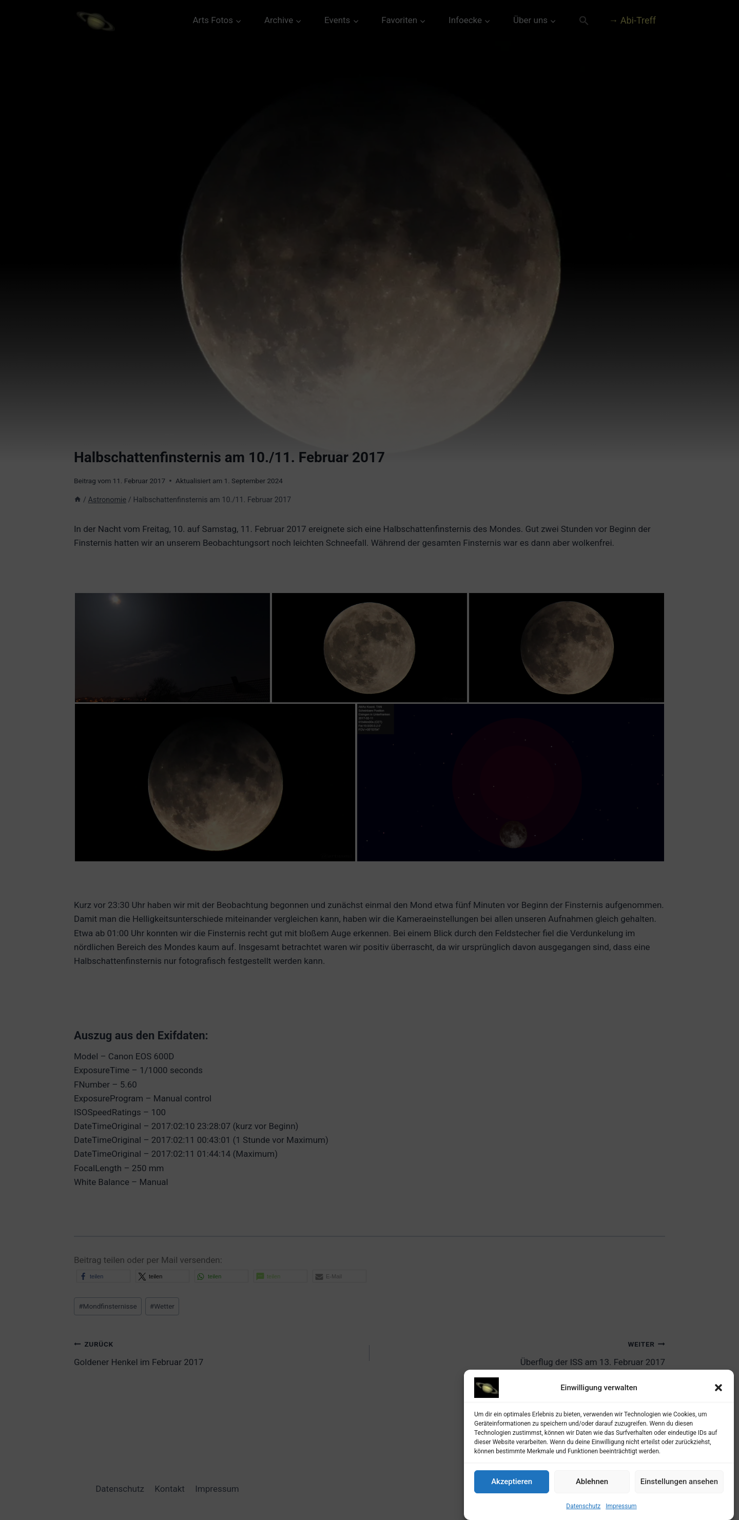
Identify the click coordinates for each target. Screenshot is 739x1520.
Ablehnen (592, 1481)
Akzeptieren (511, 1481)
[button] (718, 1388)
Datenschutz (583, 1506)
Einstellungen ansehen (679, 1481)
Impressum (621, 1506)
